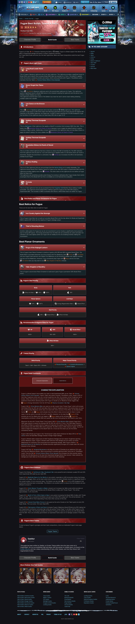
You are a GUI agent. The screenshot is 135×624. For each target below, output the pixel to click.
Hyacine (93, 66)
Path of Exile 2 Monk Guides (24, 599)
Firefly (92, 59)
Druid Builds (67, 599)
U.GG (107, 596)
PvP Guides (46, 599)
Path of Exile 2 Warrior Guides (25, 604)
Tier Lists (66, 596)
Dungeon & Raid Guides (49, 603)
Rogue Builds (67, 603)
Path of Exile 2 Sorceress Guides (25, 603)
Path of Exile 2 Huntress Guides (25, 596)
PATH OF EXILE (21, 592)
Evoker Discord (25, 549)
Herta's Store (58, 167)
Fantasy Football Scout (112, 603)
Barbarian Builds (68, 597)
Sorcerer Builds (68, 604)
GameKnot (108, 604)
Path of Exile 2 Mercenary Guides (26, 597)
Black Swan (93, 68)
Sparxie (93, 51)
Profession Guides (89, 601)
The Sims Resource (111, 597)
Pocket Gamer (109, 601)
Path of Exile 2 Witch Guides (24, 606)
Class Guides (46, 596)
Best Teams (75, 40)
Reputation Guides (89, 603)
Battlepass (28, 126)
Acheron (93, 57)
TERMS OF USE (58, 614)
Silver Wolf (93, 63)
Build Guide (52, 40)
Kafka (92, 53)
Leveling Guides (47, 604)
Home (20, 18)
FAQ (42, 614)
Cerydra (93, 64)
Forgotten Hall (59, 188)
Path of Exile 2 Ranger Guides (25, 601)
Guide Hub (67, 606)
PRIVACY (48, 614)
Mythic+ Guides (47, 597)
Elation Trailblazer (95, 61)
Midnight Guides (47, 601)
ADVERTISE (35, 614)
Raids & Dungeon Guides (90, 599)
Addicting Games (110, 599)
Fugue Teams (52, 531)
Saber (92, 55)
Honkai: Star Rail (29, 18)
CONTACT (26, 614)
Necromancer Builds (69, 601)
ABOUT (19, 614)
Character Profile (30, 40)
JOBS (66, 614)
